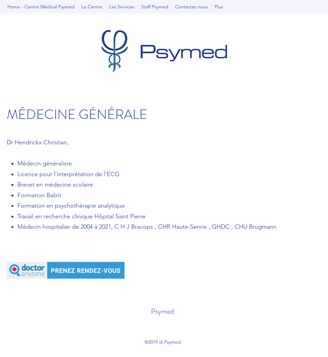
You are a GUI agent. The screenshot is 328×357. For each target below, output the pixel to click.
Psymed (162, 311)
